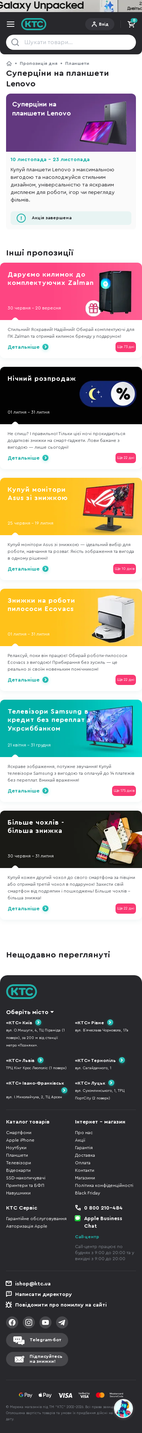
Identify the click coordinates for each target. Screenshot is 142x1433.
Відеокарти (18, 1170)
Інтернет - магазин (100, 1122)
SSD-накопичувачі (25, 1178)
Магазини (85, 1178)
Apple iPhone (20, 1140)
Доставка (85, 1155)
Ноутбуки (16, 1147)
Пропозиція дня (39, 63)
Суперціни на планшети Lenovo (41, 109)
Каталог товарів (28, 1122)
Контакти (84, 1170)
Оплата (83, 1163)
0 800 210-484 (103, 1208)
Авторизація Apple (26, 1226)
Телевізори (18, 1163)
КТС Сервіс (21, 1208)
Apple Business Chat (103, 1222)
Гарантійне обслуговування (36, 1218)
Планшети (77, 63)
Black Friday (87, 1193)
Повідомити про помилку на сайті (61, 1305)
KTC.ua (34, 24)
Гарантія (84, 1147)
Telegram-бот (45, 1340)
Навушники (18, 1193)
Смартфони (18, 1132)
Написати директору (43, 1294)
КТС (9, 63)
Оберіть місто (27, 1012)
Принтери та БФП (25, 1185)
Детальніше (23, 347)
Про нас (84, 1132)
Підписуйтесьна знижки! (46, 1359)
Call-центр (87, 1236)
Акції (80, 1140)
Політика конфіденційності (104, 1185)
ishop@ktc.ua (33, 1284)
